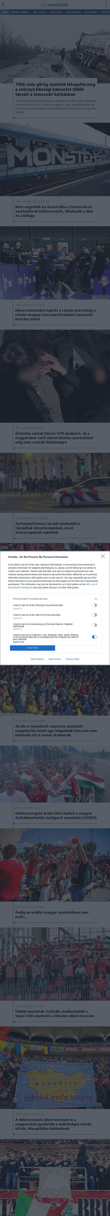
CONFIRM (32, 648)
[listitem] (55, 598)
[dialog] (55, 608)
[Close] (104, 557)
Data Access (55, 659)
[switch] (94, 605)
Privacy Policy (72, 659)
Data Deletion (37, 659)
